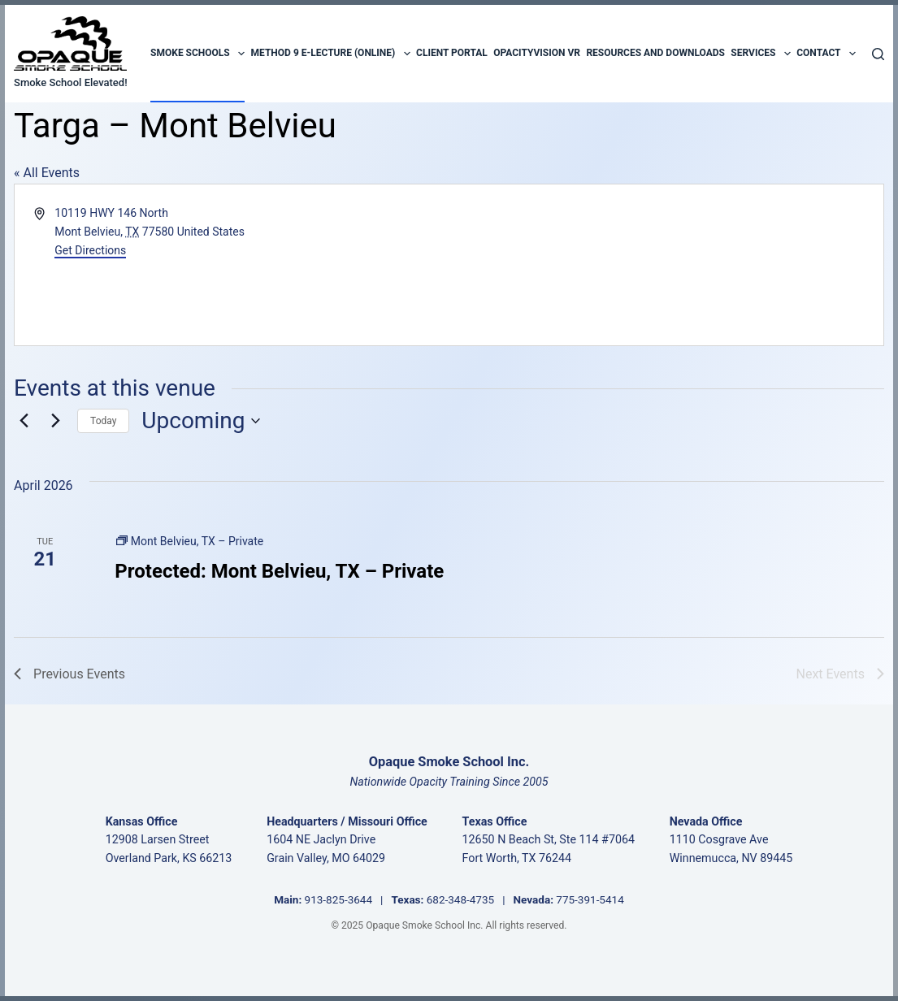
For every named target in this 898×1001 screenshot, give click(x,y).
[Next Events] (55, 421)
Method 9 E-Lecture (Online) (330, 53)
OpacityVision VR (536, 52)
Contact (826, 53)
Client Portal (452, 52)
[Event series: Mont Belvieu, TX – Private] (189, 541)
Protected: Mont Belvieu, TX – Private (279, 571)
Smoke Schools (197, 53)
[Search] (878, 54)
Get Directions (90, 250)
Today (103, 421)
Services (760, 53)
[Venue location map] (664, 265)
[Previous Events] (23, 421)
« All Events (47, 172)
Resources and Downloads (655, 52)
